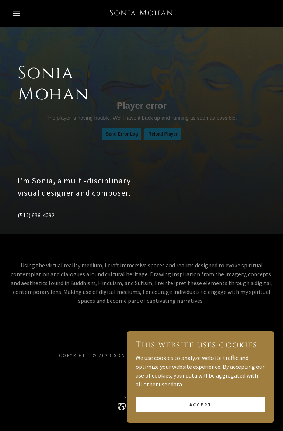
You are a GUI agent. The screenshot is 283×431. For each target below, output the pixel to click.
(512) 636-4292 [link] (36, 215)
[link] (141, 13)
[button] (14, 13)
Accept (200, 404)
